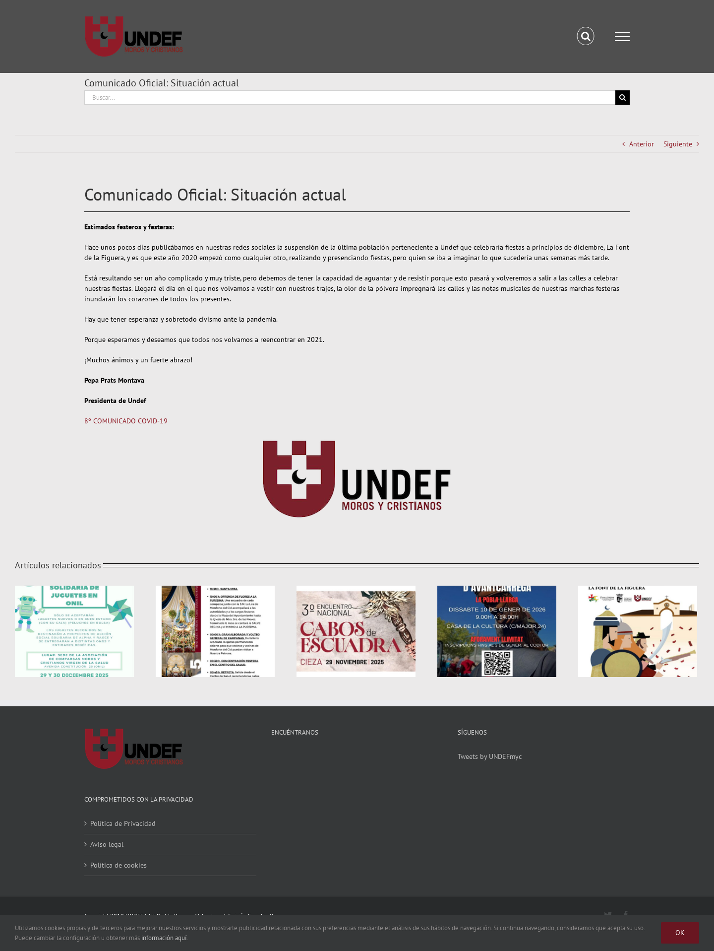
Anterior (641, 143)
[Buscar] (622, 97)
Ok (680, 932)
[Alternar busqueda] (586, 36)
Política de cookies (118, 865)
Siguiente (677, 143)
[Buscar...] (349, 97)
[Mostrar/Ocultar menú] (622, 36)
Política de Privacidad (123, 823)
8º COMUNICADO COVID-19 (126, 420)
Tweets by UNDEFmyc (490, 756)
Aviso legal (106, 844)
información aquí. (164, 938)
